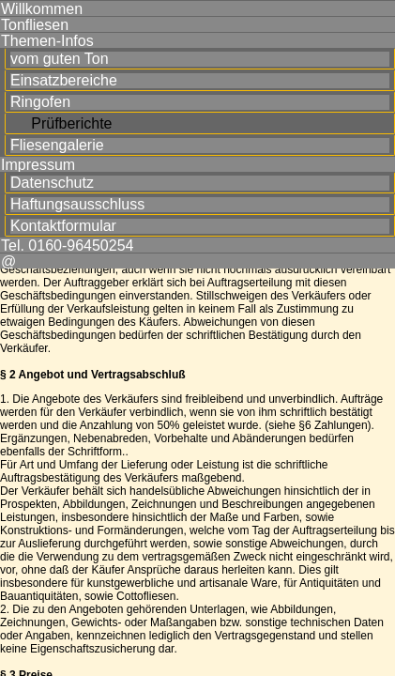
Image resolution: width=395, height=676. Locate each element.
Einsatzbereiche (63, 80)
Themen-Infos (47, 40)
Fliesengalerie (57, 145)
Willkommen (42, 8)
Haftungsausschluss (77, 204)
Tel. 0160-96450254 (67, 245)
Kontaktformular (63, 226)
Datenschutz (52, 183)
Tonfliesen (34, 24)
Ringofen (40, 102)
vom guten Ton (59, 59)
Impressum (38, 164)
